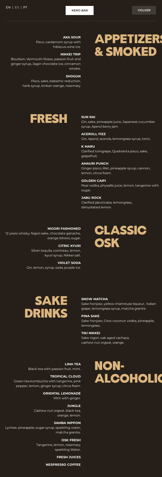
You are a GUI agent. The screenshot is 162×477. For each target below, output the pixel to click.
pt (25, 7)
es (17, 7)
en (8, 7)
